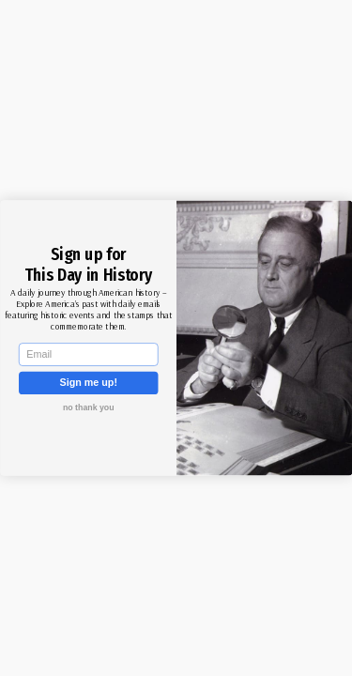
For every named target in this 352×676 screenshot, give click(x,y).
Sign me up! (87, 382)
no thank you (88, 407)
